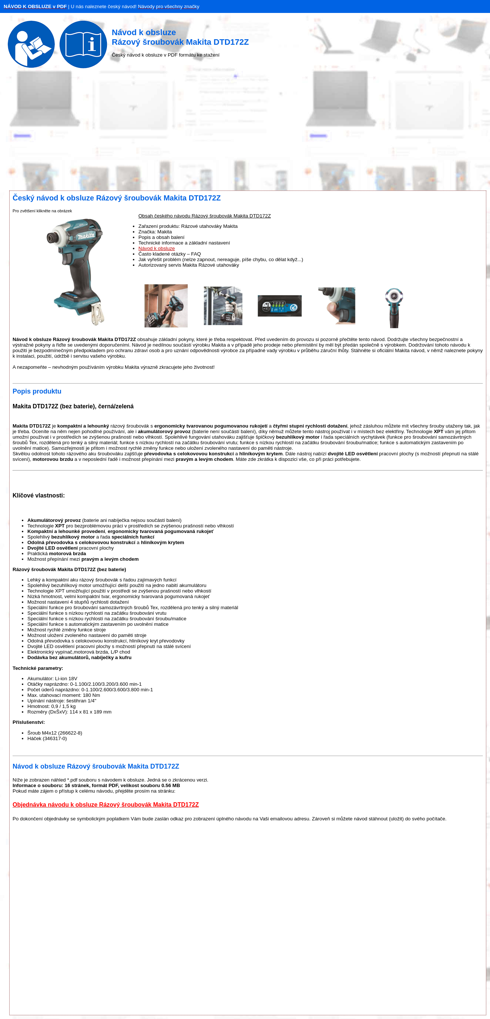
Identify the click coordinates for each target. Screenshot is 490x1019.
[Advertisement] (245, 131)
